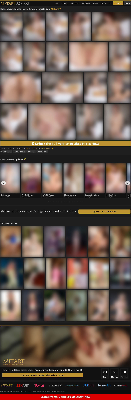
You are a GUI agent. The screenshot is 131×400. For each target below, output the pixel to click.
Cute (4, 151)
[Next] (127, 183)
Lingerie (16, 151)
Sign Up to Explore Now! (104, 211)
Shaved (40, 151)
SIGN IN (127, 3)
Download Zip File (47, 148)
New (56, 3)
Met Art (56, 9)
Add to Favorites (31, 148)
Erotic (10, 151)
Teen (45, 151)
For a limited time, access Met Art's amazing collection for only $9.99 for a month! (42, 370)
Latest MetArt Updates (13, 159)
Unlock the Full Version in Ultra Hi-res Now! (65, 144)
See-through (32, 151)
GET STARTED (118, 3)
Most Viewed (74, 3)
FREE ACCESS (105, 3)
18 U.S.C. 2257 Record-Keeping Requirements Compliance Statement (43, 392)
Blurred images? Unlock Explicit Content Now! (65, 396)
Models (95, 3)
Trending (64, 3)
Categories (86, 3)
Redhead (23, 151)
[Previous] (3, 183)
